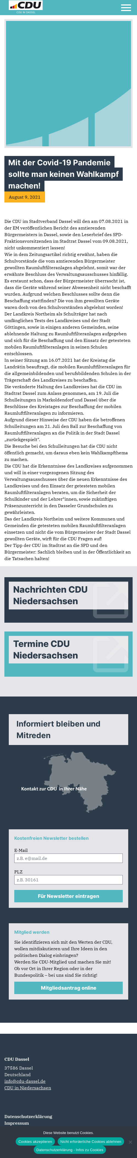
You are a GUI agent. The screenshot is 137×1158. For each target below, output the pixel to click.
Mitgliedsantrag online (68, 988)
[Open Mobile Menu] (126, 7)
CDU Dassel (16, 1059)
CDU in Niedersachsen (27, 1087)
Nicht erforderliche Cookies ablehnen (90, 1142)
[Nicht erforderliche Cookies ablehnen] (130, 1142)
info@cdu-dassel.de (25, 1081)
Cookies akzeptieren (35, 1142)
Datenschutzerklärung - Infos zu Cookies (70, 1150)
